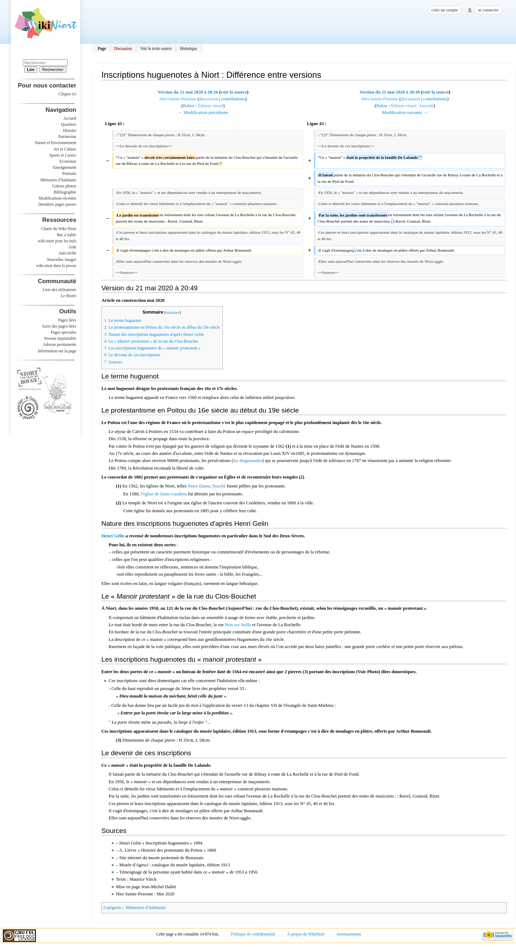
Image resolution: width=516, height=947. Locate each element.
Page (101, 48)
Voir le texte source (156, 48)
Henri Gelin (113, 535)
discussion (208, 98)
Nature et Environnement (55, 143)
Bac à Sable (66, 235)
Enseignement (64, 167)
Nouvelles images (61, 259)
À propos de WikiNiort (306, 934)
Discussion (123, 48)
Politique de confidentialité (253, 934)
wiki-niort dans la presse (56, 265)
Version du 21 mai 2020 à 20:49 (389, 92)
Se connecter (488, 10)
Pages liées (67, 320)
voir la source (234, 92)
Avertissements (348, 934)
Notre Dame (199, 486)
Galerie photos (64, 186)
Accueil (69, 118)
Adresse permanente (59, 344)
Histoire (69, 130)
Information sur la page (57, 351)
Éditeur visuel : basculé (412, 105)
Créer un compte (444, 10)
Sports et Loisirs (62, 155)
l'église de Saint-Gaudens (164, 493)
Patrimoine (67, 136)
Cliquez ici (67, 94)
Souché (218, 486)
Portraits (69, 173)
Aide (72, 247)
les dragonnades (247, 460)
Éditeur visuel (210, 105)
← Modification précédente (203, 112)
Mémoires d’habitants (146, 907)
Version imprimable (60, 338)
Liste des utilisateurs (59, 289)
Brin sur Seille (238, 624)
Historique (188, 48)
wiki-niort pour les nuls (57, 241)
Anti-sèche (67, 253)
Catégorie (112, 907)
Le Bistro (68, 296)
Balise (188, 105)
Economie (67, 161)
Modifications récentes (57, 198)
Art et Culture (64, 149)
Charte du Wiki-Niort (58, 229)
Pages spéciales (63, 332)
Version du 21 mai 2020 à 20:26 (188, 92)
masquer (172, 312)
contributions (233, 98)
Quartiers (68, 124)
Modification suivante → (405, 112)
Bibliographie (65, 192)
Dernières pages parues (57, 204)
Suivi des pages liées (59, 326)
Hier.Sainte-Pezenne (177, 98)
